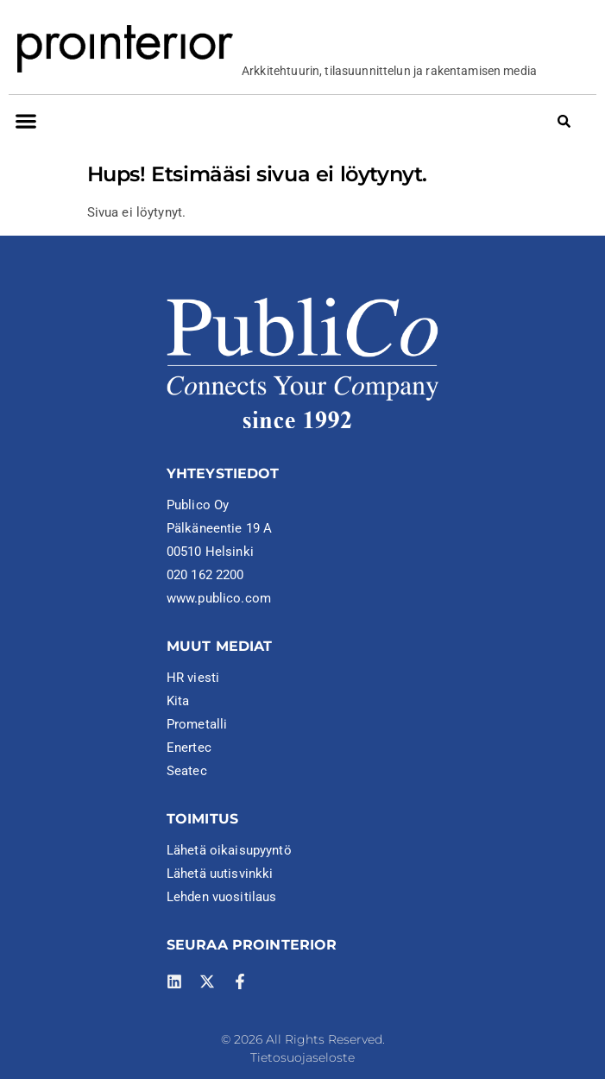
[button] (25, 120)
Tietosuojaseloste (302, 1057)
